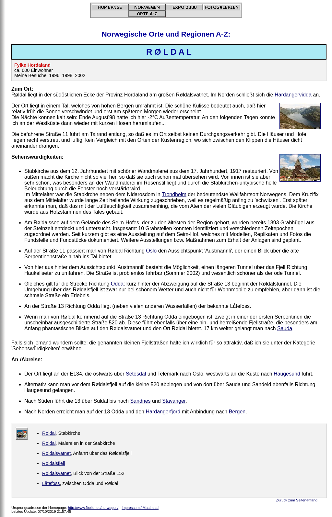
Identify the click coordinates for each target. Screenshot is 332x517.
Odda (117, 284)
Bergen (237, 411)
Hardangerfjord (163, 411)
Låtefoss (51, 483)
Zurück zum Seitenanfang (296, 500)
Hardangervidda (293, 94)
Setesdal (136, 374)
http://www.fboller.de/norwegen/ (93, 508)
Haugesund (287, 374)
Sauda (284, 328)
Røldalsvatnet (56, 453)
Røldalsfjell (53, 463)
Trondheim (174, 194)
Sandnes (140, 401)
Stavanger (173, 401)
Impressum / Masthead (140, 508)
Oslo (151, 250)
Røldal (49, 433)
